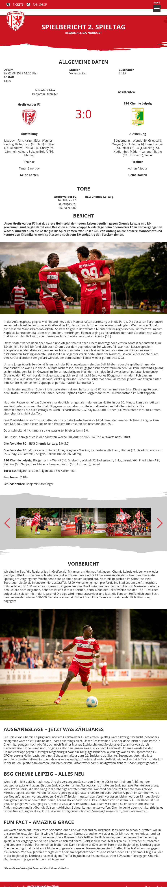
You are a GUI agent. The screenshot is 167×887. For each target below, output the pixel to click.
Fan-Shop (40, 4)
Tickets (18, 4)
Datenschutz (154, 881)
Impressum (134, 881)
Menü (157, 6)
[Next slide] (157, 523)
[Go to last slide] (9, 523)
